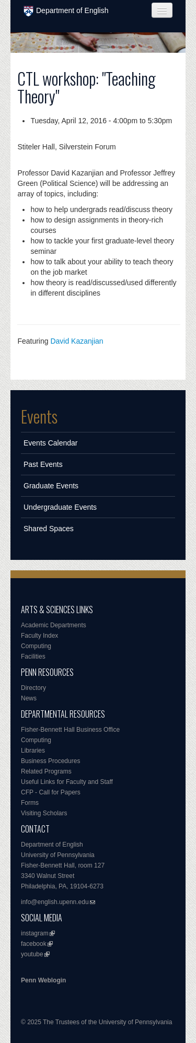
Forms (30, 802)
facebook (34, 943)
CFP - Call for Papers (50, 792)
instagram (35, 933)
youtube (32, 954)
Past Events (43, 464)
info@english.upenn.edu (55, 902)
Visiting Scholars (44, 813)
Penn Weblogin (43, 980)
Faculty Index (39, 635)
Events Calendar (51, 443)
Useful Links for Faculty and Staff (67, 782)
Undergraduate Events (60, 507)
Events (39, 416)
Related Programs (46, 771)
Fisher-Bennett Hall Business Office (70, 729)
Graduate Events (51, 486)
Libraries (33, 750)
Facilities (33, 656)
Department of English (66, 11)
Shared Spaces (49, 528)
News (29, 698)
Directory (33, 688)
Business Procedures (50, 761)
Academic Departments (53, 625)
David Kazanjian (76, 341)
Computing (36, 646)
